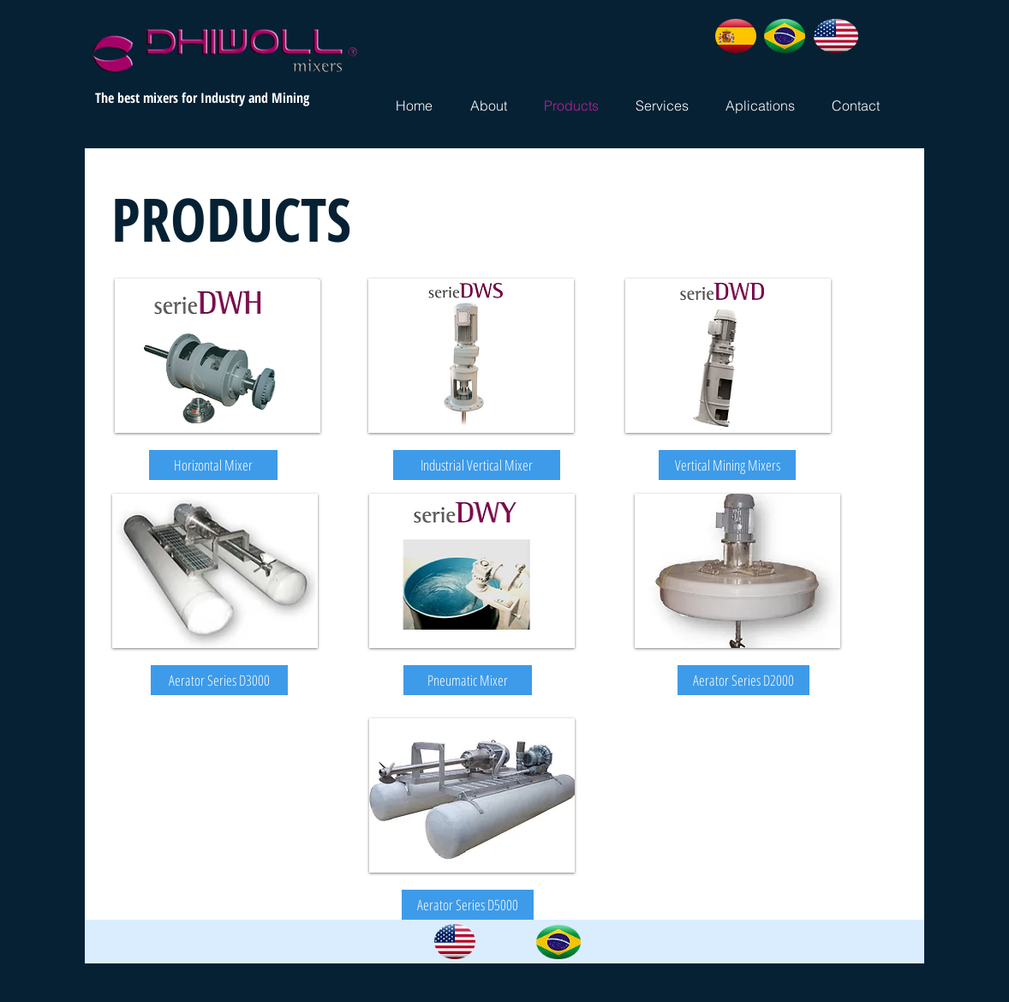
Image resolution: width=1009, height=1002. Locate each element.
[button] (219, 680)
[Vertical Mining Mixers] (727, 465)
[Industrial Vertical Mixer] (476, 465)
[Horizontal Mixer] (213, 465)
